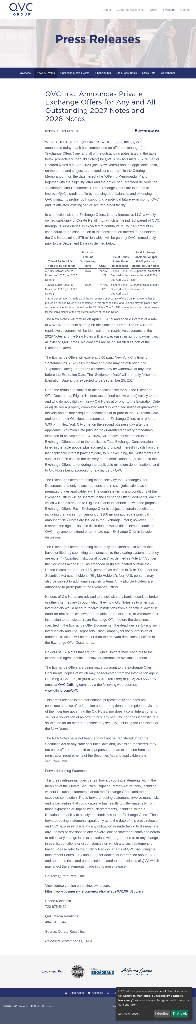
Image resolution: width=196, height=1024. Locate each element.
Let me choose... (129, 1013)
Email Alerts (77, 1001)
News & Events (46, 81)
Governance (168, 81)
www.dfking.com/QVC (61, 699)
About (107, 9)
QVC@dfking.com (72, 694)
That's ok (180, 1013)
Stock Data (148, 81)
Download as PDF (147, 139)
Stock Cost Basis (126, 81)
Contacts (97, 1001)
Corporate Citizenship (130, 9)
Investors (169, 9)
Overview (25, 81)
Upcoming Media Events (74, 81)
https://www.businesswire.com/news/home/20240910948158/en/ (94, 900)
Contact (185, 9)
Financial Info (103, 81)
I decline (162, 1013)
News (153, 9)
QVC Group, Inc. (20, 1015)
